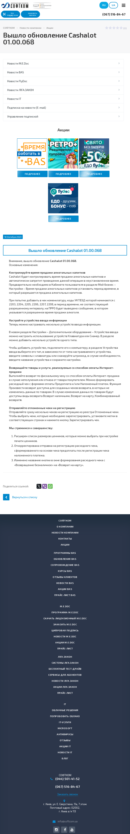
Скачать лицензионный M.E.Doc (65, 618)
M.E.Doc (65, 606)
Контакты (65, 538)
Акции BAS (65, 589)
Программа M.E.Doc (64, 612)
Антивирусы (65, 734)
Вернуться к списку (20, 497)
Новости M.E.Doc (18, 63)
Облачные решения (65, 710)
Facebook (65, 829)
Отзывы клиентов (65, 576)
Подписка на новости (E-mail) (26, 107)
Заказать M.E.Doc (65, 624)
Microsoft (65, 728)
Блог (65, 758)
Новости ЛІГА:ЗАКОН (20, 90)
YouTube (72, 829)
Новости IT (14, 98)
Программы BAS (65, 552)
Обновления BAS (65, 558)
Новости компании (65, 532)
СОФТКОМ (65, 520)
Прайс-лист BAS (65, 595)
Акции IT (65, 746)
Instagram (56, 829)
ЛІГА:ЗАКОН (65, 656)
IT (65, 704)
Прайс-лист (65, 648)
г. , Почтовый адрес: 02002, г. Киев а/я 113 (65, 807)
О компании (65, 526)
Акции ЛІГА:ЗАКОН (65, 686)
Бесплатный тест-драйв (65, 668)
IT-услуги (65, 722)
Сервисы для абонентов (65, 674)
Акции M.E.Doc (65, 642)
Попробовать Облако (65, 716)
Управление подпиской (22, 116)
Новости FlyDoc (17, 81)
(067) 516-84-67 (113, 14)
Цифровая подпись (65, 630)
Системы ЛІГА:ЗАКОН (65, 662)
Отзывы (65, 740)
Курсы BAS (65, 570)
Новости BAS (15, 72)
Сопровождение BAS (65, 564)
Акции (65, 544)
